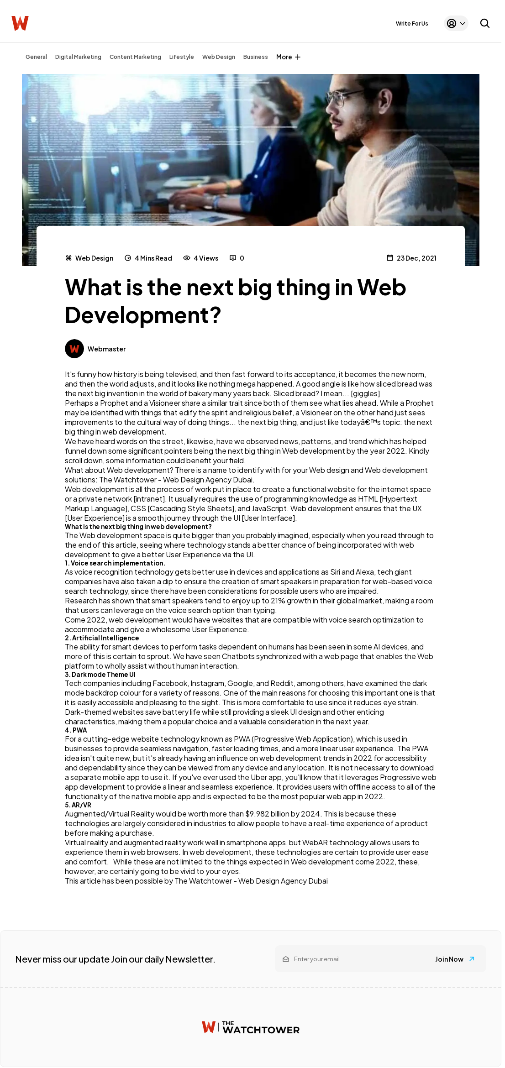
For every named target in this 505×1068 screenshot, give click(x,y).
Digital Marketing (78, 56)
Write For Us (412, 23)
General (36, 56)
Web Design (218, 56)
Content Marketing (135, 56)
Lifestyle (181, 56)
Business (255, 56)
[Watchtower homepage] (250, 1027)
